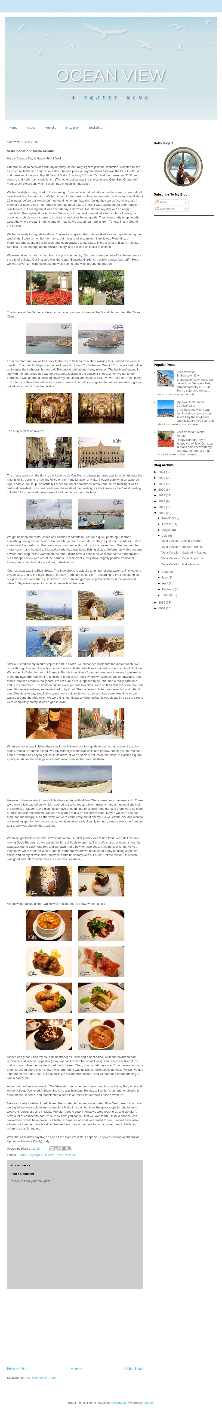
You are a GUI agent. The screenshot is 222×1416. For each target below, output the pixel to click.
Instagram (73, 128)
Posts (162, 202)
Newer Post (18, 1368)
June (166, 571)
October (168, 524)
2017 (162, 507)
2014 (162, 608)
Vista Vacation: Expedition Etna (182, 558)
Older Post (133, 1368)
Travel (59, 1155)
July (165, 535)
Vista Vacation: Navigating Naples (183, 552)
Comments (166, 209)
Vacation (71, 1155)
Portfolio (50, 128)
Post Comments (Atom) (41, 1377)
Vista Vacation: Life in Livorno (180, 540)
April (165, 583)
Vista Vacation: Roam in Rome (181, 546)
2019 (162, 495)
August (167, 530)
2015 (162, 602)
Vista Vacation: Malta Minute (180, 564)
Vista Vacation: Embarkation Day (188, 373)
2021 (162, 483)
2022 (162, 477)
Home (13, 128)
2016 (162, 513)
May (165, 577)
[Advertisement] (75, 1327)
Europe (22, 1155)
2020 (162, 489)
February (168, 589)
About (31, 128)
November (169, 518)
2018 (162, 501)
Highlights (35, 1155)
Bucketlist (95, 128)
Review (48, 1155)
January (168, 595)
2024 (162, 472)
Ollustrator (118, 1402)
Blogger (148, 1402)
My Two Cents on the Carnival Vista (190, 404)
